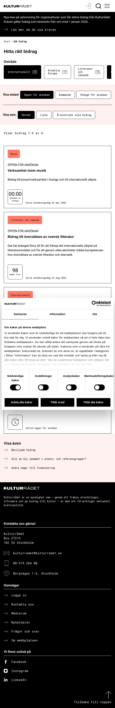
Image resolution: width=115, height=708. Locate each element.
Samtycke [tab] (20, 314)
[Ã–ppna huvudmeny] (108, 6)
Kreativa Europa (57, 72)
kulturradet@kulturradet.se (37, 553)
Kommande (65, 95)
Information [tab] (57, 314)
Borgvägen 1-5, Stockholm (35, 573)
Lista (43, 115)
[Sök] (98, 6)
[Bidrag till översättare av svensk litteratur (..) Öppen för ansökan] (57, 247)
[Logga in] (88, 6)
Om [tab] (95, 314)
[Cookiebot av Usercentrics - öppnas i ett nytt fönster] (94, 303)
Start (7, 41)
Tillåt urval (57, 402)
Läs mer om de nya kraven (33, 30)
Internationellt (22, 72)
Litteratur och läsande (89, 72)
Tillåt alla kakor (93, 402)
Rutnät (26, 115)
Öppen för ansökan (37, 95)
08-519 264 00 (25, 563)
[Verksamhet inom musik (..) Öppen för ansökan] (57, 177)
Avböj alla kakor (21, 402)
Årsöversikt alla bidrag (74, 115)
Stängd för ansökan (93, 95)
